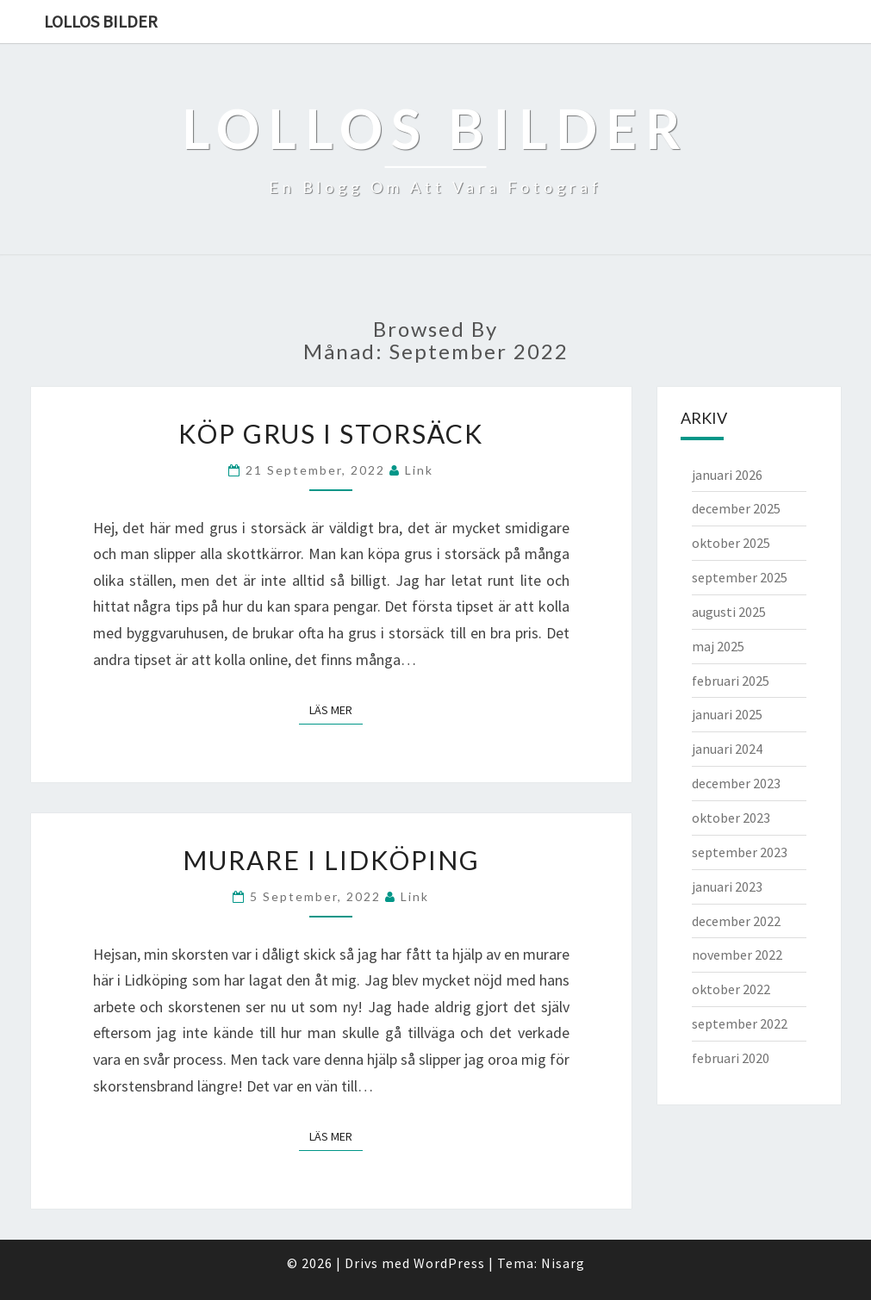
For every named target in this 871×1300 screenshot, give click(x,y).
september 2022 (739, 1023)
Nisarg (563, 1263)
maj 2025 (718, 646)
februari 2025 (730, 680)
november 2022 (737, 954)
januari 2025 (727, 714)
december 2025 (736, 508)
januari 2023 (727, 886)
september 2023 (739, 852)
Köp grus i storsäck (330, 433)
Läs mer (336, 709)
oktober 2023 (731, 817)
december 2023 (736, 783)
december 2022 (736, 921)
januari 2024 (727, 748)
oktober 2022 (731, 989)
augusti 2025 (729, 611)
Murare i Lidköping (331, 859)
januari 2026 (727, 474)
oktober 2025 (731, 542)
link (419, 470)
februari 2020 (730, 1058)
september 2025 (739, 577)
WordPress (449, 1263)
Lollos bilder (101, 21)
